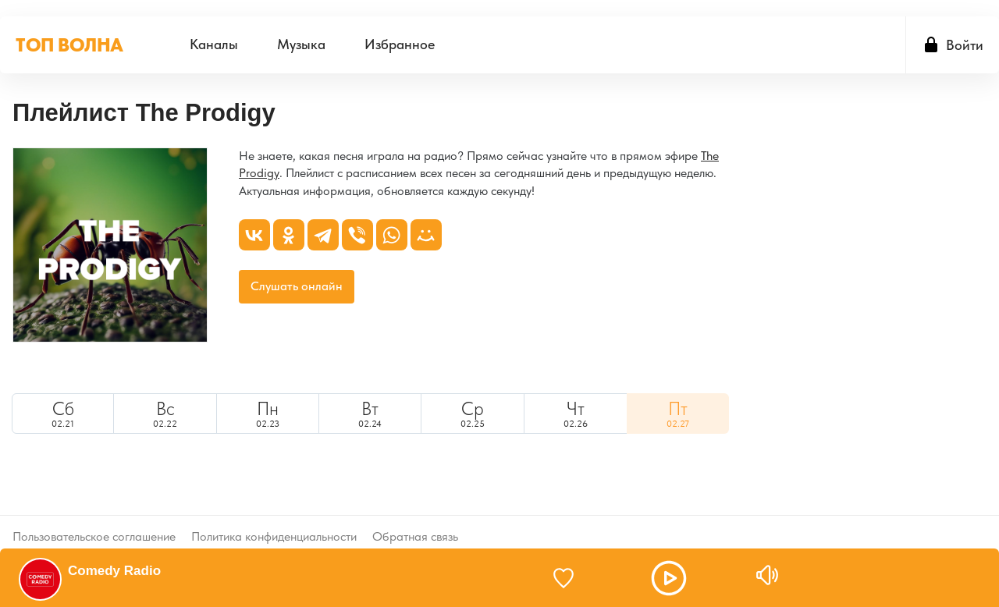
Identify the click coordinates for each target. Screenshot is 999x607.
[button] (644, 578)
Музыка (301, 40)
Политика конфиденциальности (274, 520)
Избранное (399, 40)
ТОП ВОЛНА (69, 40)
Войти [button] (964, 40)
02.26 (575, 409)
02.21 (62, 409)
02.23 (267, 409)
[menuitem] (214, 40)
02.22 (165, 409)
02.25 (472, 409)
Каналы (214, 40)
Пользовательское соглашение (94, 520)
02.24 (370, 409)
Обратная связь (415, 520)
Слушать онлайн (297, 282)
